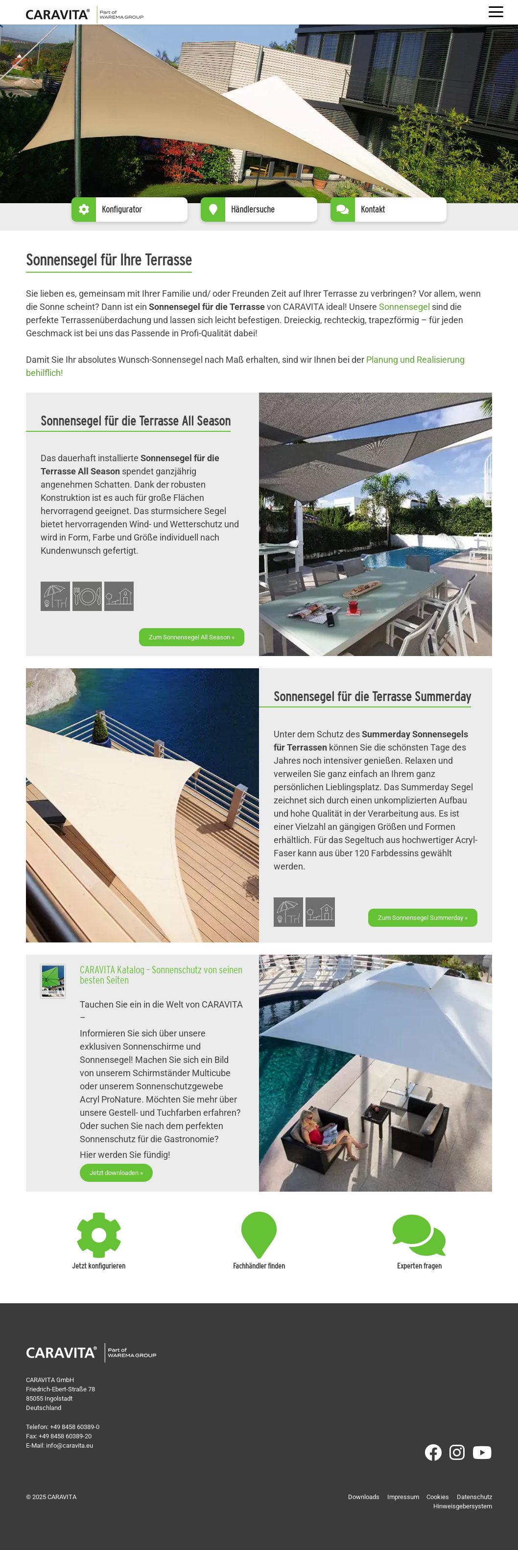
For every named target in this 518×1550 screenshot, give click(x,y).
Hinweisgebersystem (462, 1506)
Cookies (437, 1497)
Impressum (403, 1497)
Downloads (363, 1497)
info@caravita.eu (69, 1445)
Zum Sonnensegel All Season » (192, 637)
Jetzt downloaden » (116, 1172)
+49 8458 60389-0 (74, 1427)
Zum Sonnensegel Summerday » (423, 917)
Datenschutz (474, 1497)
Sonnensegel (404, 307)
